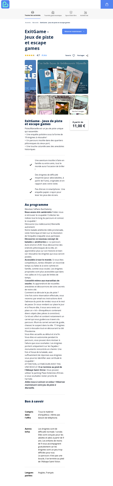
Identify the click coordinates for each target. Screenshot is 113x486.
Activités (28, 22)
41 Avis (44, 55)
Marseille (35, 22)
